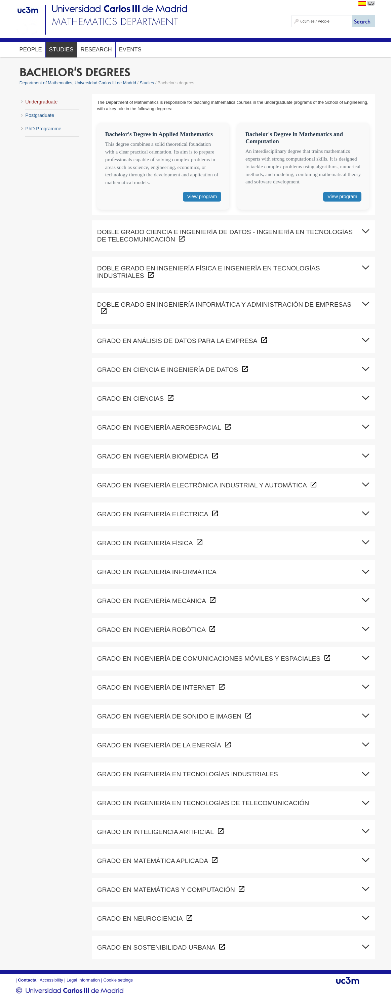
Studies (61, 49)
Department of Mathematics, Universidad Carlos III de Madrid (77, 82)
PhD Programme (43, 128)
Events (130, 49)
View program (202, 196)
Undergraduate (41, 101)
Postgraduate (39, 115)
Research (96, 49)
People (30, 49)
